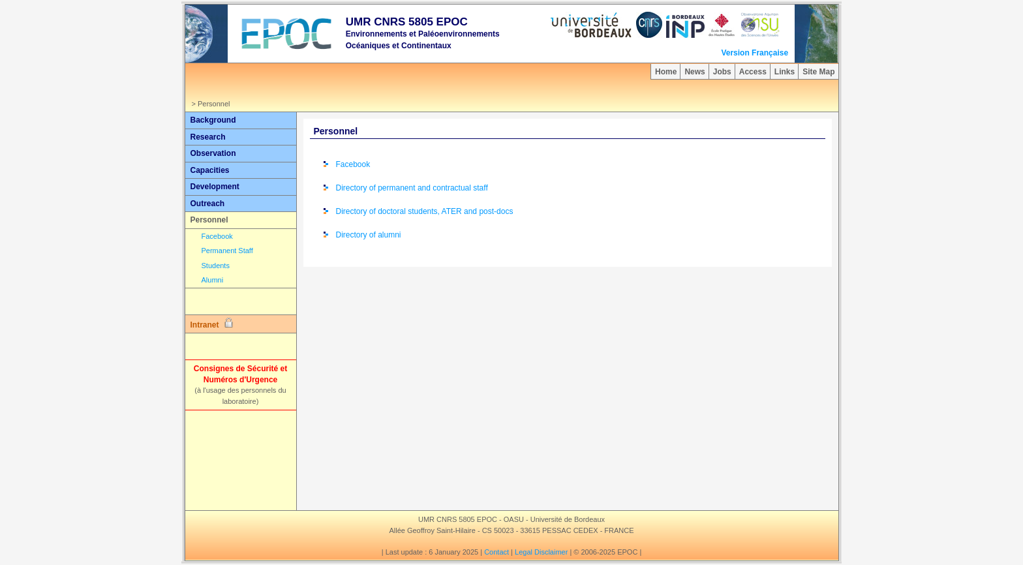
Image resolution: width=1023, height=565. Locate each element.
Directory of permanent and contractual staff (412, 187)
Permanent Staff (227, 250)
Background (213, 120)
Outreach (208, 203)
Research (208, 137)
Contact (496, 552)
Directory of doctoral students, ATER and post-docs (424, 211)
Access (753, 71)
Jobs (722, 71)
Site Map (818, 71)
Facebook (217, 236)
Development (215, 186)
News (694, 71)
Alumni (213, 280)
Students (216, 265)
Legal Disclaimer (541, 552)
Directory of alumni (368, 234)
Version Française (754, 52)
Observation (213, 153)
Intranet (212, 323)
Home (666, 71)
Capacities (210, 170)
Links (784, 71)
